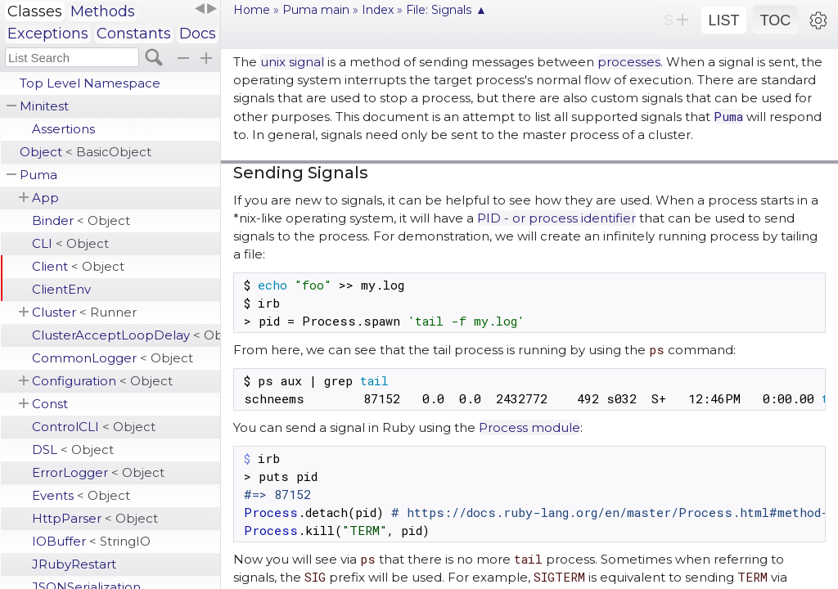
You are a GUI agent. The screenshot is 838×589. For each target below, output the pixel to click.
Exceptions (47, 34)
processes (628, 62)
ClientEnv (61, 289)
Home (251, 9)
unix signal (292, 62)
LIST (723, 20)
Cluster (84, 312)
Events (81, 495)
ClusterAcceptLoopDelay (126, 335)
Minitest (44, 106)
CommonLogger (112, 358)
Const (50, 403)
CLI (70, 243)
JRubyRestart (74, 564)
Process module (529, 427)
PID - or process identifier (556, 218)
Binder (81, 220)
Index (378, 9)
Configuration (102, 381)
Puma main (315, 9)
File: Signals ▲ (446, 9)
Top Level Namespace (90, 83)
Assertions (63, 129)
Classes (34, 11)
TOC (775, 20)
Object (85, 152)
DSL (73, 449)
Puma (38, 174)
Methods (102, 11)
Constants (134, 34)
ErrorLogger (98, 472)
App (45, 197)
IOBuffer (91, 541)
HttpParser (95, 518)
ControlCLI (93, 426)
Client (78, 266)
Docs (197, 34)
